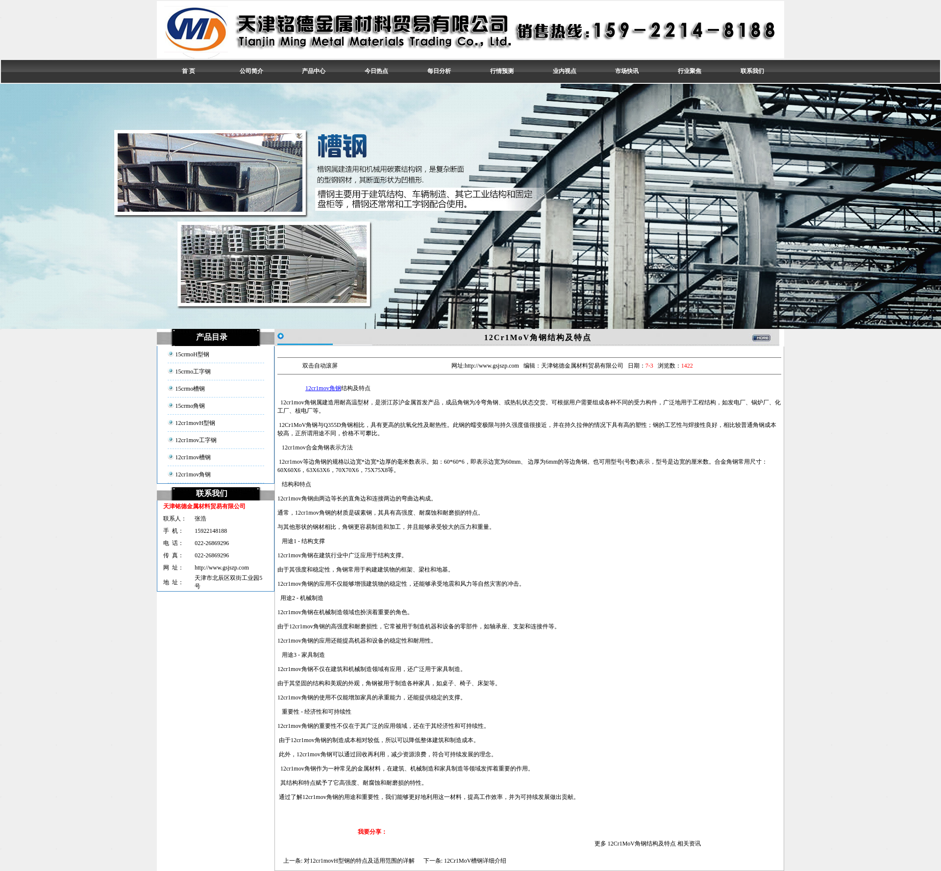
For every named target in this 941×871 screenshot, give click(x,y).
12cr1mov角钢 (323, 388)
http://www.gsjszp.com (222, 567)
